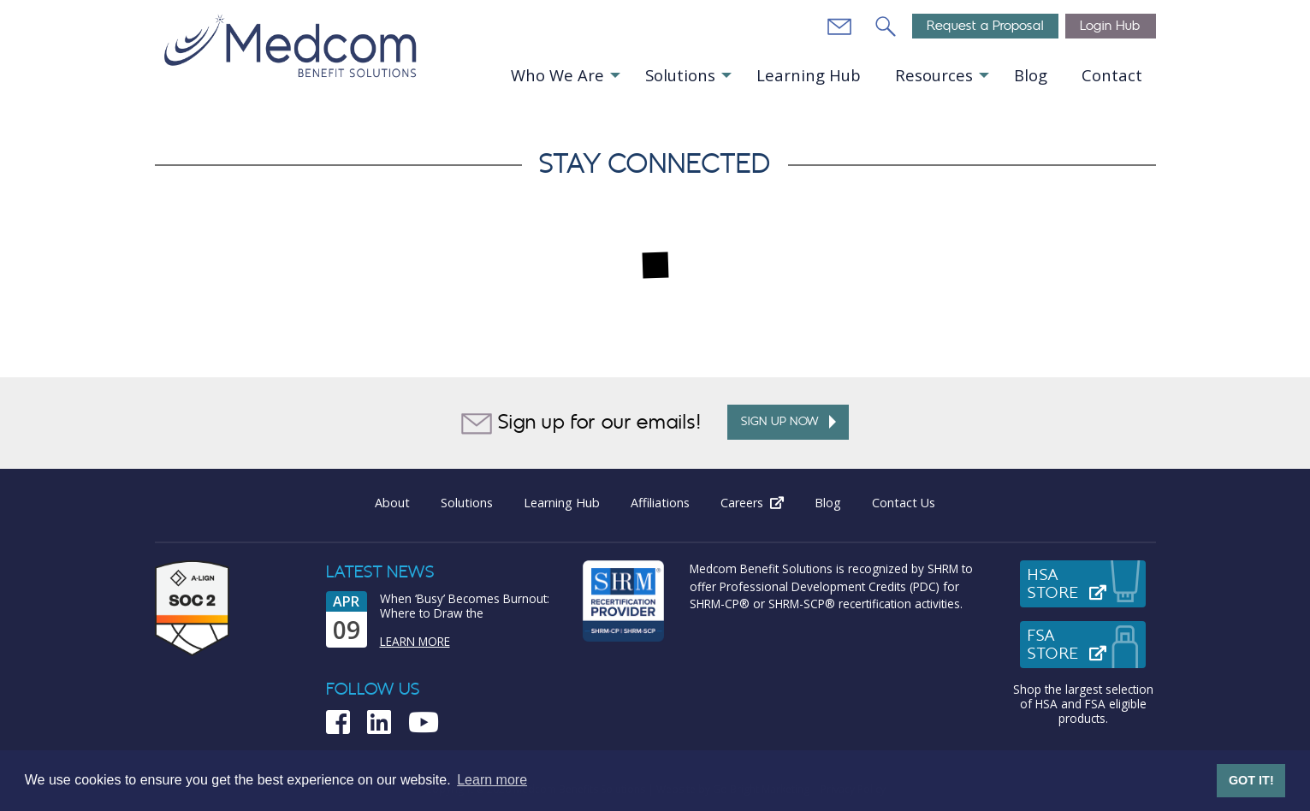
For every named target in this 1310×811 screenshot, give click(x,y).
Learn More (415, 641)
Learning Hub (808, 75)
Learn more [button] (492, 780)
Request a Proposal (985, 26)
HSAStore (1087, 584)
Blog (1030, 75)
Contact (1112, 75)
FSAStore (1087, 645)
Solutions (680, 75)
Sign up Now (788, 421)
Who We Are (557, 75)
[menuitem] (564, 75)
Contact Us (903, 502)
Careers (759, 502)
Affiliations (660, 502)
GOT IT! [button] (1251, 780)
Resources (934, 75)
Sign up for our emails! (581, 423)
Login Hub (1110, 26)
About (392, 502)
